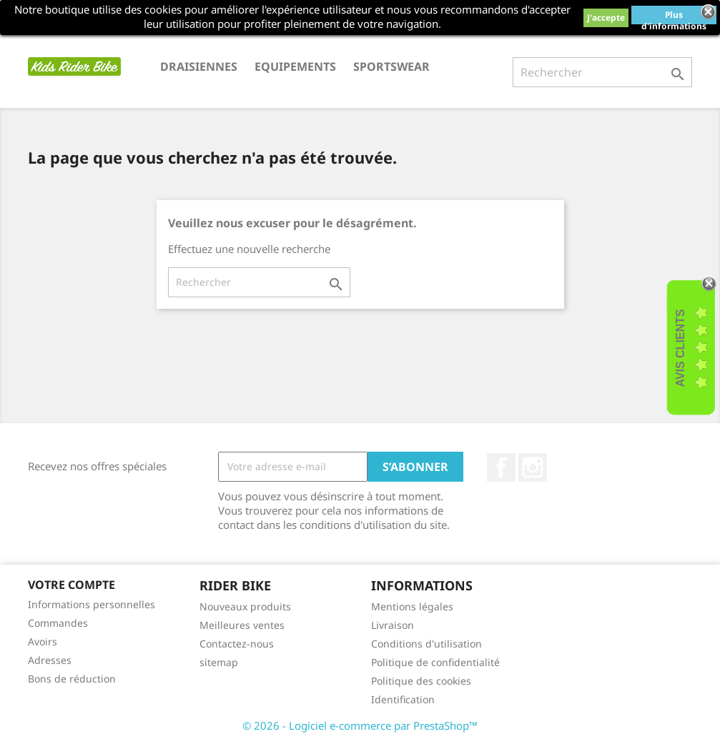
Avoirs (42, 641)
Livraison (392, 625)
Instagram (532, 467)
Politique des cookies (421, 681)
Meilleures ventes (242, 625)
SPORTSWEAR (391, 66)
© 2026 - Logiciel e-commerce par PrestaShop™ (360, 725)
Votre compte (71, 584)
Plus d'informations (673, 16)
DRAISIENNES (198, 66)
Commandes (58, 623)
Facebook (501, 467)
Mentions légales (412, 606)
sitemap (218, 662)
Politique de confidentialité (435, 662)
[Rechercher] (602, 72)
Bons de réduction (72, 678)
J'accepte (606, 17)
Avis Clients (680, 348)
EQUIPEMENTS (295, 66)
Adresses (49, 660)
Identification (403, 699)
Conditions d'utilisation (426, 643)
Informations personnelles (91, 604)
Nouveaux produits (245, 606)
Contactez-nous (236, 643)
